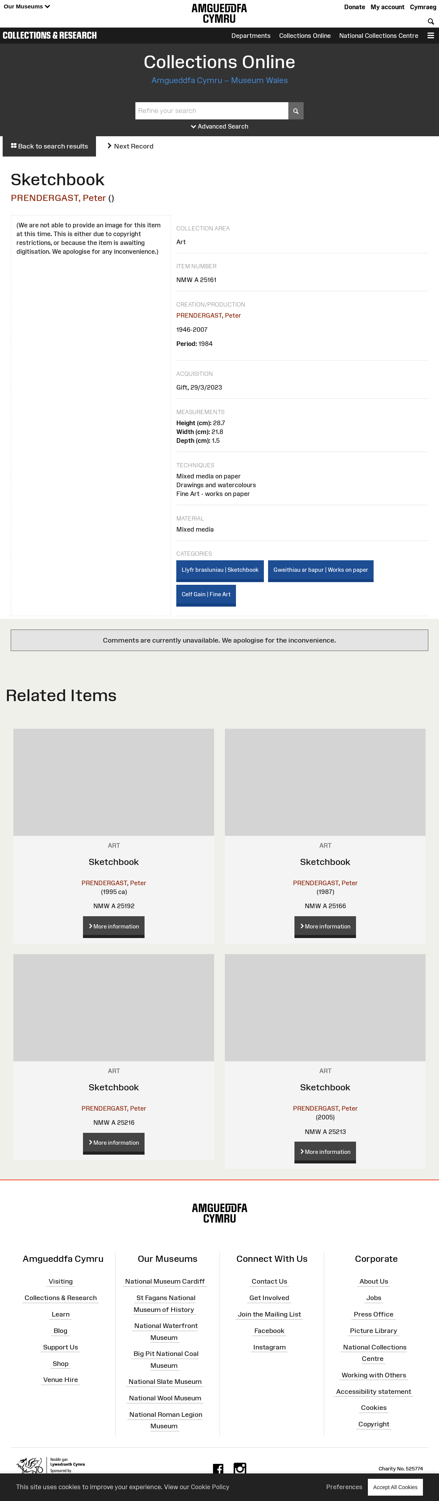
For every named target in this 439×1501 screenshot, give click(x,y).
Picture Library (373, 1331)
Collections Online (305, 35)
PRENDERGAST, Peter (58, 198)
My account (388, 6)
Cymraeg (423, 6)
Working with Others (373, 1375)
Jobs (373, 1298)
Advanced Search (220, 127)
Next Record (130, 146)
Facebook (269, 1331)
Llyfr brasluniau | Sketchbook (220, 569)
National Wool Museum (165, 1398)
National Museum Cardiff (165, 1281)
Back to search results (49, 146)
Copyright (373, 1424)
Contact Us (269, 1281)
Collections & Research (50, 35)
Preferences (344, 1486)
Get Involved (269, 1298)
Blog (60, 1331)
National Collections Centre (378, 35)
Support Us (60, 1347)
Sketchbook (114, 862)
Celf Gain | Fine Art (206, 594)
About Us (373, 1281)
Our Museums (27, 6)
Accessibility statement (373, 1391)
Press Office (373, 1314)
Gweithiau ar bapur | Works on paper (320, 569)
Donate (354, 6)
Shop (60, 1363)
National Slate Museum (165, 1381)
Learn (61, 1314)
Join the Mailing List (269, 1314)
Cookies (374, 1407)
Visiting (61, 1281)
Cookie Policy (210, 1486)
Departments (251, 35)
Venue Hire (60, 1380)
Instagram (269, 1347)
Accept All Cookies (395, 1487)
